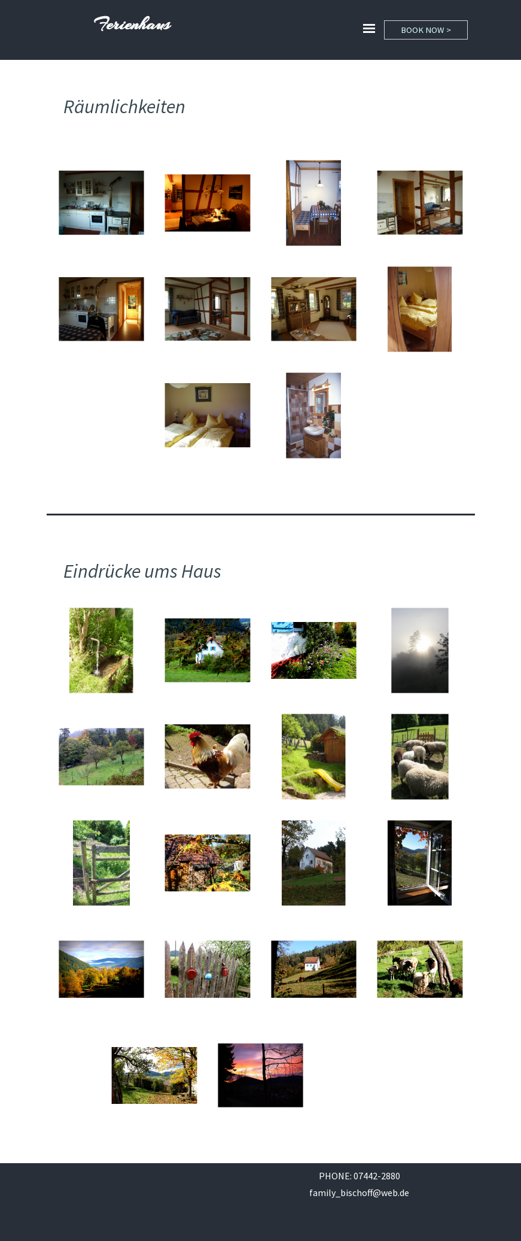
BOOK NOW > (426, 30)
